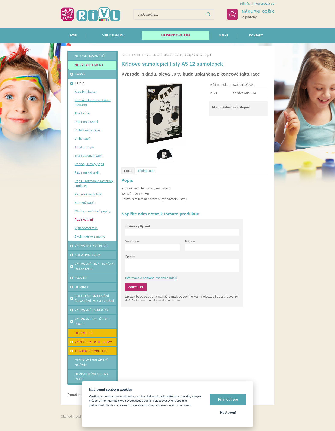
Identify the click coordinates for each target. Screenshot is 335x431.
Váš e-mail (132, 241)
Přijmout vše (228, 399)
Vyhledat (208, 14)
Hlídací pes (146, 170)
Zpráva (130, 256)
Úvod (124, 55)
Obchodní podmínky (75, 416)
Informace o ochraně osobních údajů (151, 278)
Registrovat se (264, 3)
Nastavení (228, 412)
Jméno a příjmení (137, 226)
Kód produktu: (220, 84)
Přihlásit (245, 3)
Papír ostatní (152, 55)
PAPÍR (136, 55)
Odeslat (136, 287)
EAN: (214, 92)
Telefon (190, 241)
